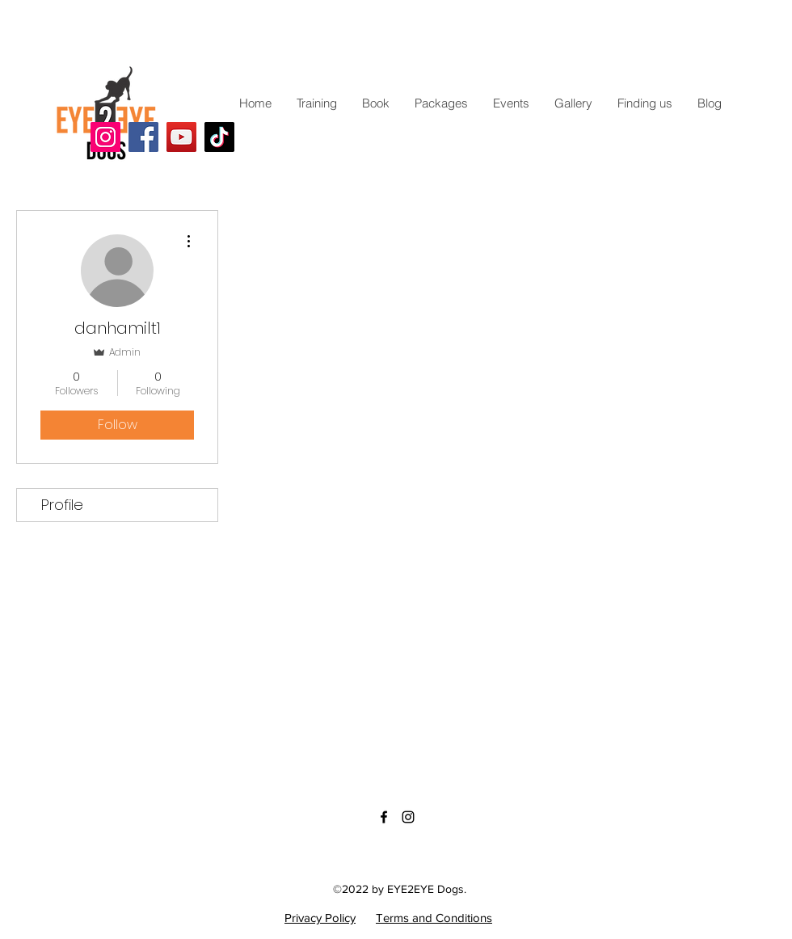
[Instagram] (105, 137)
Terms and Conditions (434, 917)
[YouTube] (181, 137)
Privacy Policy (320, 917)
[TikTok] (219, 137)
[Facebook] (143, 137)
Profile (62, 505)
